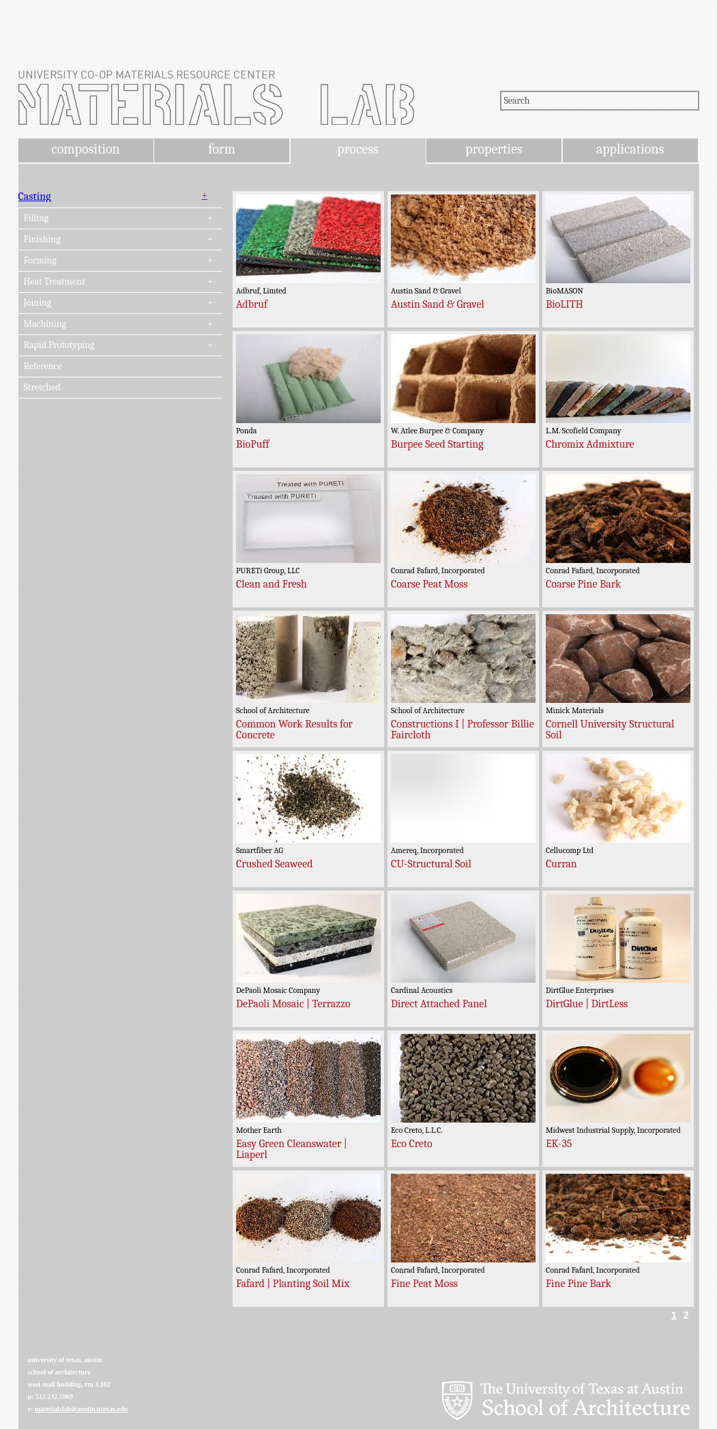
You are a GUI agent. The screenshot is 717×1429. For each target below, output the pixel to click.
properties (493, 149)
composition (85, 149)
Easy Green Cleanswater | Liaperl (291, 1149)
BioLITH (564, 304)
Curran (561, 864)
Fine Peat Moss (424, 1284)
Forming (40, 260)
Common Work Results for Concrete (294, 729)
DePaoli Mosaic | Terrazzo (293, 1004)
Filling (36, 218)
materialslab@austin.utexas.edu (81, 1409)
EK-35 (559, 1144)
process (358, 149)
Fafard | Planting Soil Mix (292, 1284)
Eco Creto (412, 1144)
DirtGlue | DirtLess (587, 1004)
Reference (43, 366)
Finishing (42, 239)
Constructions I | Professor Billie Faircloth (462, 729)
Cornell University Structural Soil (610, 729)
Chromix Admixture (590, 444)
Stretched (42, 387)
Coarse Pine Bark (583, 584)
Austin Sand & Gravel (437, 304)
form (221, 149)
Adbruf (251, 304)
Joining (38, 303)
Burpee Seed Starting (437, 444)
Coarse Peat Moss (429, 584)
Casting (34, 196)
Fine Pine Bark (578, 1284)
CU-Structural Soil (431, 864)
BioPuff (252, 444)
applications (630, 149)
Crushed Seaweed (274, 864)
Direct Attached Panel (439, 1004)
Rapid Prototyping (59, 345)
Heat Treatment (54, 282)
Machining (45, 324)
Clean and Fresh (271, 584)
